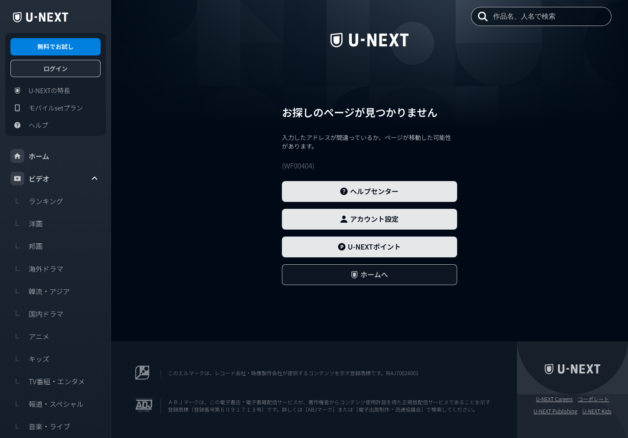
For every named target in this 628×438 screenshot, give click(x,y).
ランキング (36, 201)
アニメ (29, 336)
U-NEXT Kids (597, 411)
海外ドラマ (36, 269)
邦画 (26, 246)
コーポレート (593, 399)
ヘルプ (29, 125)
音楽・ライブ (40, 426)
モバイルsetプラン (46, 108)
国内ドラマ (36, 314)
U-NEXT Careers (554, 399)
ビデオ (54, 178)
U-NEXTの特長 (40, 90)
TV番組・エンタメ (47, 381)
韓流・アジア (40, 291)
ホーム (29, 156)
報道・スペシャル (47, 404)
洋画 (26, 223)
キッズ (29, 359)
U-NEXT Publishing (555, 411)
